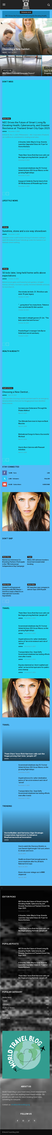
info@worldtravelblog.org (20, 1104)
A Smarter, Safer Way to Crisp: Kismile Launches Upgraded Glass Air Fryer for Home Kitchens (33, 144)
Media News (6, 118)
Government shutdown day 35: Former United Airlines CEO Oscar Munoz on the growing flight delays (33, 170)
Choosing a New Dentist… (16, 392)
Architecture (7, 70)
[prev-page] (3, 193)
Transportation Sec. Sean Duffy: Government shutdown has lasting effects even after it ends (34, 654)
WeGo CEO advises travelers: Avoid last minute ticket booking (38, 562)
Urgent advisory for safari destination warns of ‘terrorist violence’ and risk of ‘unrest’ (32, 641)
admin (4, 131)
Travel (29, 557)
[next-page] (7, 193)
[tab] (26, 888)
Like (48, 473)
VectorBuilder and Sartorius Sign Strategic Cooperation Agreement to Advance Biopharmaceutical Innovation (23, 835)
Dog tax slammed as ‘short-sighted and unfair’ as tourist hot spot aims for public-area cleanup (33, 667)
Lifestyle (48, 67)
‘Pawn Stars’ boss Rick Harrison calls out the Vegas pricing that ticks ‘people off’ (24, 755)
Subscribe (46, 484)
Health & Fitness (8, 46)
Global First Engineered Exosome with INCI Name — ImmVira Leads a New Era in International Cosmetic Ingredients (12, 591)
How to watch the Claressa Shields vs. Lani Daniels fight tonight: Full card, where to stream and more (33, 848)
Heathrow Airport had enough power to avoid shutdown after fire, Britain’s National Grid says (32, 861)
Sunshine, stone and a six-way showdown (24, 231)
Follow (47, 478)
